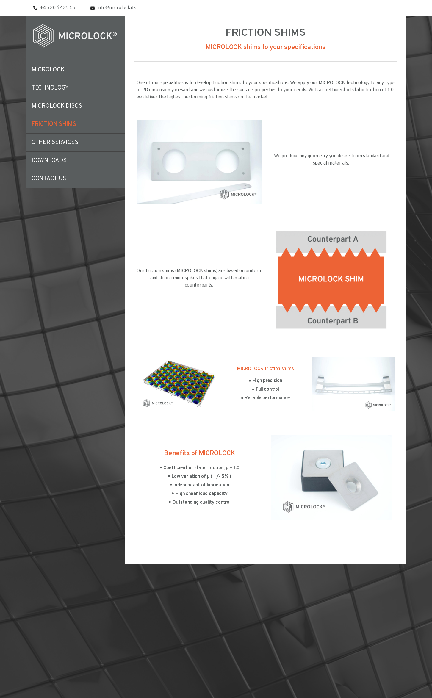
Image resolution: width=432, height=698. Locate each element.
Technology (50, 88)
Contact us (49, 179)
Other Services (55, 142)
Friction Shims (54, 124)
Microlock (48, 70)
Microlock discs (57, 106)
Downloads (49, 161)
